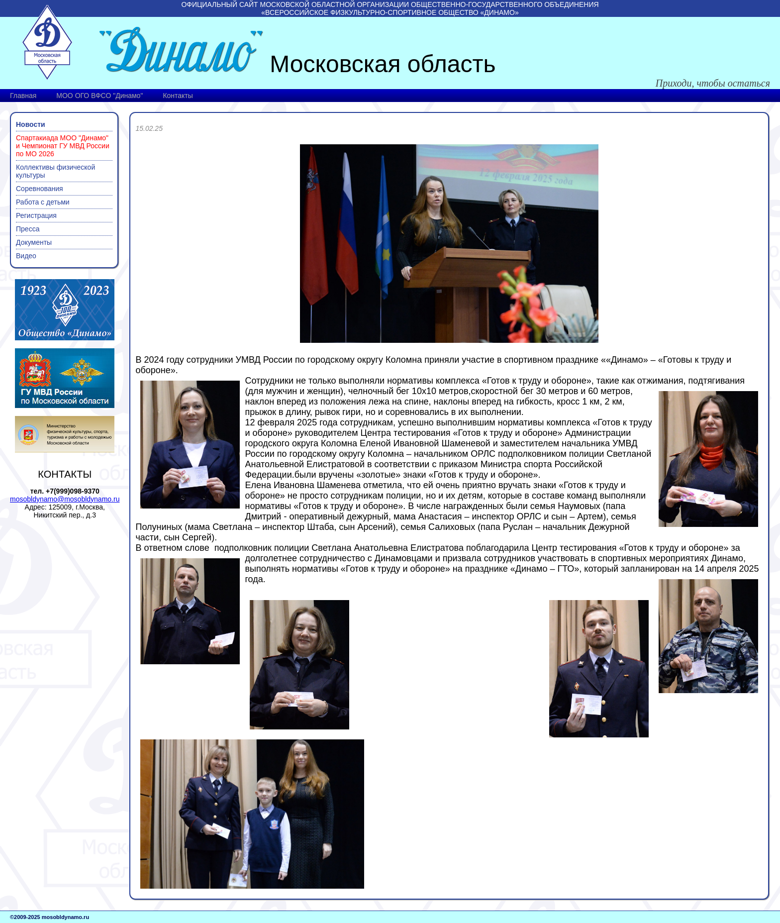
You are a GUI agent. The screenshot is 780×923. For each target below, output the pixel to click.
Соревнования (39, 189)
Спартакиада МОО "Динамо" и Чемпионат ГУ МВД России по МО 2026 (62, 146)
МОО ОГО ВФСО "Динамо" (99, 96)
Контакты (178, 96)
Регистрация (36, 215)
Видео (26, 256)
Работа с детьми (43, 202)
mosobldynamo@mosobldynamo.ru (64, 499)
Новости (30, 124)
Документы (34, 242)
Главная (23, 96)
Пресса (27, 229)
